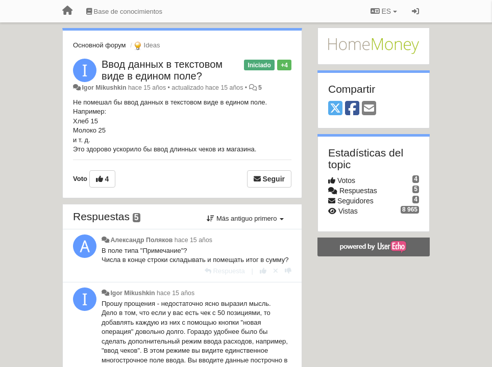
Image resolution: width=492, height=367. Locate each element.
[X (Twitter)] (335, 109)
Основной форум (99, 45)
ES (384, 11)
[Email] (369, 109)
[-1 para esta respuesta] (288, 271)
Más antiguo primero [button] (245, 218)
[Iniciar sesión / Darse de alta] (415, 11)
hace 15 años (193, 240)
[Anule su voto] (275, 271)
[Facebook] (352, 109)
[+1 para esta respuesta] (263, 271)
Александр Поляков (141, 240)
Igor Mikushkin (104, 87)
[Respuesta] (225, 271)
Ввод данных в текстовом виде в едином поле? (162, 70)
